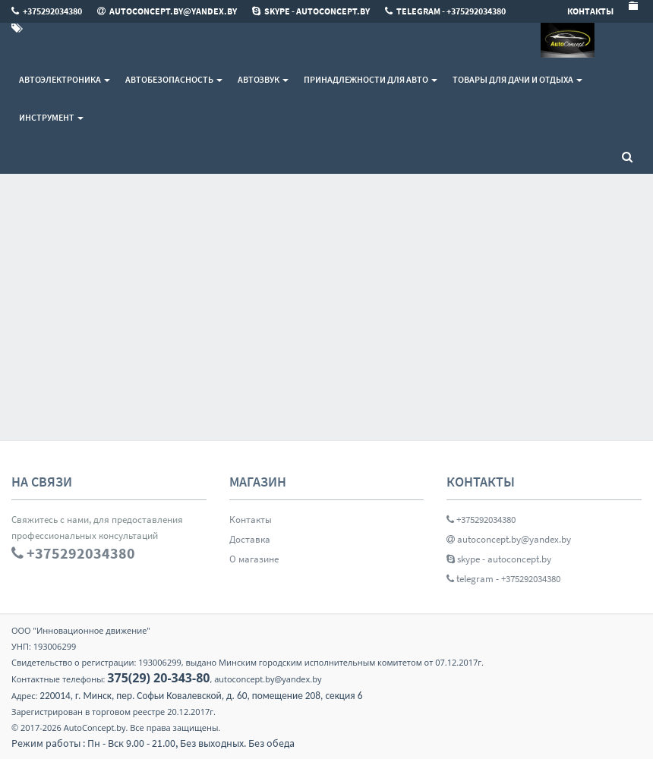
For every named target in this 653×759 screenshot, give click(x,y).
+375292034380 (481, 519)
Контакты (250, 519)
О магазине (254, 559)
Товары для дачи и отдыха (517, 79)
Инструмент (51, 117)
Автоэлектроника (64, 79)
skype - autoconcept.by (498, 559)
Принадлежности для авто (370, 79)
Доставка (249, 539)
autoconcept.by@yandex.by (508, 539)
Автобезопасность (173, 79)
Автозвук (263, 79)
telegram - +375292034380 (503, 578)
